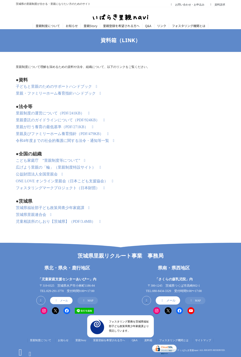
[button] (187, 4)
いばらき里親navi (189, 350)
